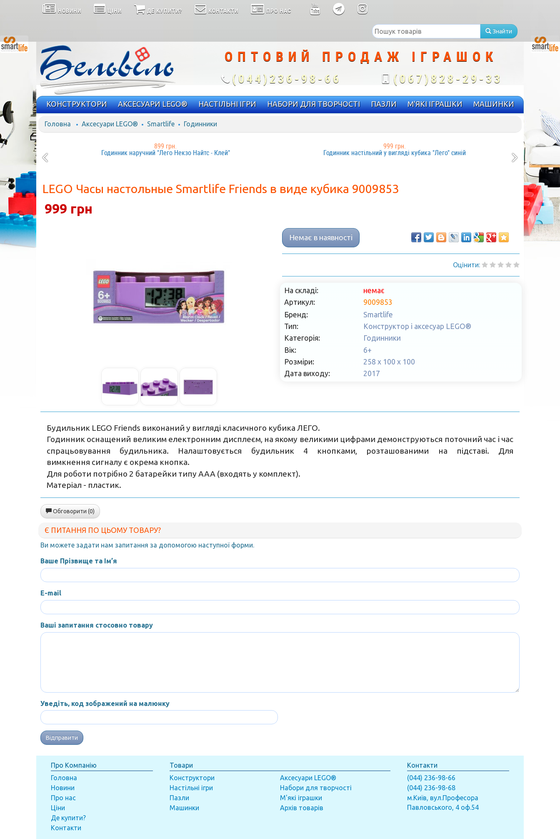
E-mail (50, 593)
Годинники (200, 124)
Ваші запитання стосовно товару (96, 625)
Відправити (62, 737)
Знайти (498, 31)
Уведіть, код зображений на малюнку (105, 703)
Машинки (184, 807)
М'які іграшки (301, 797)
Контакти (66, 827)
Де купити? (68, 817)
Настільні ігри (191, 787)
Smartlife (161, 124)
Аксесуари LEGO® (110, 124)
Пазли (179, 797)
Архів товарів (301, 807)
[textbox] (426, 31)
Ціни (58, 807)
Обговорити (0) (70, 511)
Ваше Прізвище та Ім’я (78, 561)
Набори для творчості (316, 787)
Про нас (63, 797)
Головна (58, 124)
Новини (63, 787)
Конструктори (192, 777)
